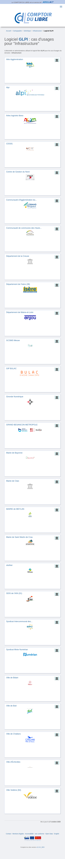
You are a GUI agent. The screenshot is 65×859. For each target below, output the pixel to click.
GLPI (23, 39)
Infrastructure (37, 31)
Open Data (49, 834)
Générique (27, 31)
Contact (8, 834)
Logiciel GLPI (48, 31)
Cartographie (17, 31)
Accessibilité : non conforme (34, 834)
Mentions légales (18, 834)
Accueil (8, 31)
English (56, 834)
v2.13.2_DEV (40, 847)
